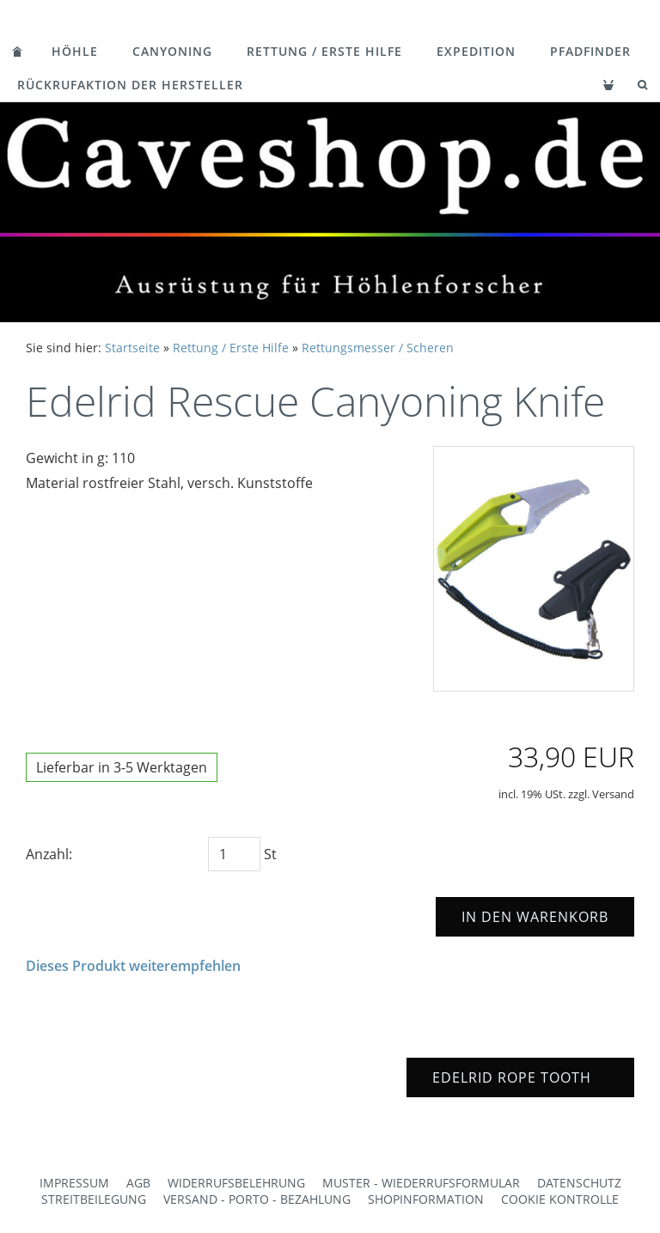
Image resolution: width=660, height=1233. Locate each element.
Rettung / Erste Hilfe (324, 51)
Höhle (75, 51)
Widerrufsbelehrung (236, 1183)
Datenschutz (579, 1183)
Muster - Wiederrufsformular (421, 1183)
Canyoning (172, 51)
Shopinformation (426, 1199)
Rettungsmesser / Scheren (378, 347)
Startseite (132, 347)
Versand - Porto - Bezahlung (257, 1199)
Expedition (476, 51)
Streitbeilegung (93, 1199)
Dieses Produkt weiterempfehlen (133, 965)
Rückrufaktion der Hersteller (130, 84)
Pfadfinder (590, 51)
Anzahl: (49, 854)
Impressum (74, 1183)
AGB (138, 1183)
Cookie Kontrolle (560, 1199)
